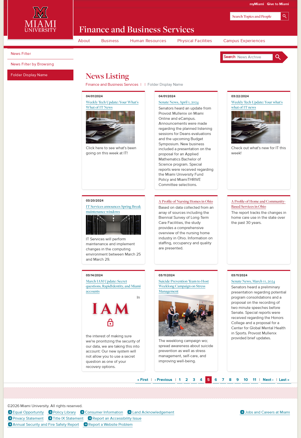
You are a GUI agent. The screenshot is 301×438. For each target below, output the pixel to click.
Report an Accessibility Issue (117, 418)
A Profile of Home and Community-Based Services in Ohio (258, 204)
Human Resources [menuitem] (148, 40)
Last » (285, 379)
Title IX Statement (68, 418)
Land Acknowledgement (153, 412)
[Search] (259, 16)
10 (246, 379)
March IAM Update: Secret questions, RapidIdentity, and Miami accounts (113, 286)
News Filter (21, 53)
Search (229, 56)
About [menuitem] (84, 40)
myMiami (257, 4)
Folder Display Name (29, 75)
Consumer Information (104, 412)
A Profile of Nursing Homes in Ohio (186, 201)
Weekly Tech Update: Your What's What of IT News (112, 104)
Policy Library (64, 412)
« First (144, 379)
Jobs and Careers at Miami (267, 412)
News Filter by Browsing (32, 64)
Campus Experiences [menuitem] (244, 40)
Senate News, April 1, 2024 (179, 101)
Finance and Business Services (137, 29)
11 (255, 379)
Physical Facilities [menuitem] (194, 40)
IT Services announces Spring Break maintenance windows (113, 209)
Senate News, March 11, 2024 (253, 281)
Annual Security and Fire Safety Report (46, 424)
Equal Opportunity (28, 412)
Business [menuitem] (110, 40)
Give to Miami (278, 4)
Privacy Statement (28, 418)
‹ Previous (165, 379)
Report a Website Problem (110, 424)
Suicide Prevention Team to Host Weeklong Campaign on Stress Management (184, 286)
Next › (269, 379)
